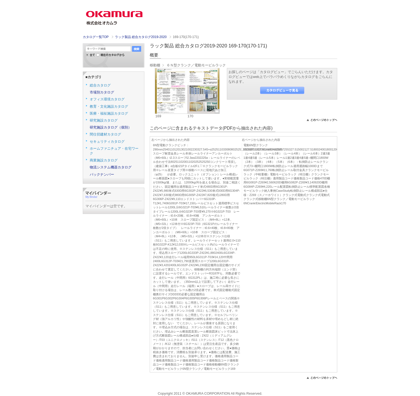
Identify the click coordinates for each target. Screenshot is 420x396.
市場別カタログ (102, 92)
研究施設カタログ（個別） (111, 127)
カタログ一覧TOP (95, 37)
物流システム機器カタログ (111, 167)
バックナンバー (102, 174)
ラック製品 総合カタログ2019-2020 (141, 37)
